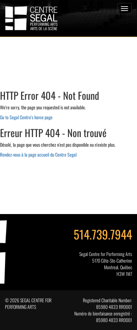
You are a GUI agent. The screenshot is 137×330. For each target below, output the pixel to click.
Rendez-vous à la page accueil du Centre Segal (38, 154)
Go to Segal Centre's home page (26, 117)
